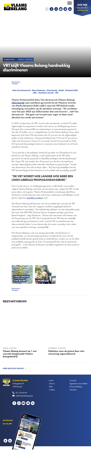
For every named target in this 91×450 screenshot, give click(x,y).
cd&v (35, 92)
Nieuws (52, 383)
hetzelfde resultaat (35, 197)
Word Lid (72, 380)
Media (61, 90)
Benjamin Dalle (71, 90)
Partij (50, 386)
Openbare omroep (46, 92)
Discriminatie (52, 90)
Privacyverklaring (75, 386)
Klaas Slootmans (39, 90)
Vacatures (73, 389)
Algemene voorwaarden (78, 383)
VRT (56, 92)
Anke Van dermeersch (21, 90)
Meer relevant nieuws (13, 368)
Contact (52, 389)
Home (51, 380)
